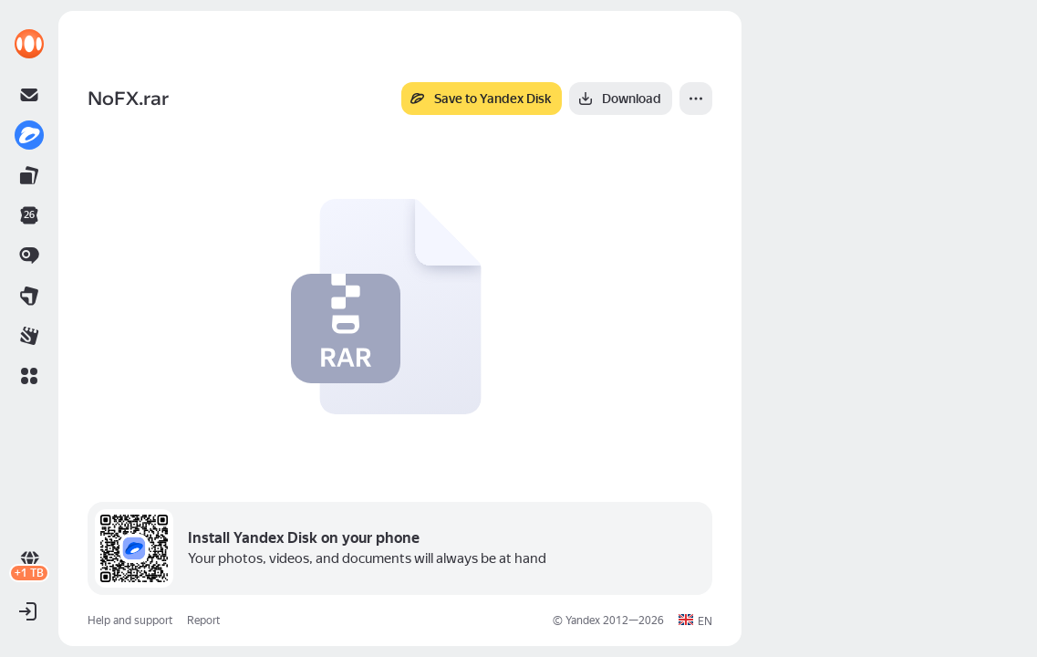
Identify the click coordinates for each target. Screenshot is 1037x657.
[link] (29, 43)
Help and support (130, 620)
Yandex (582, 620)
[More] (695, 98)
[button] (29, 376)
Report (203, 620)
